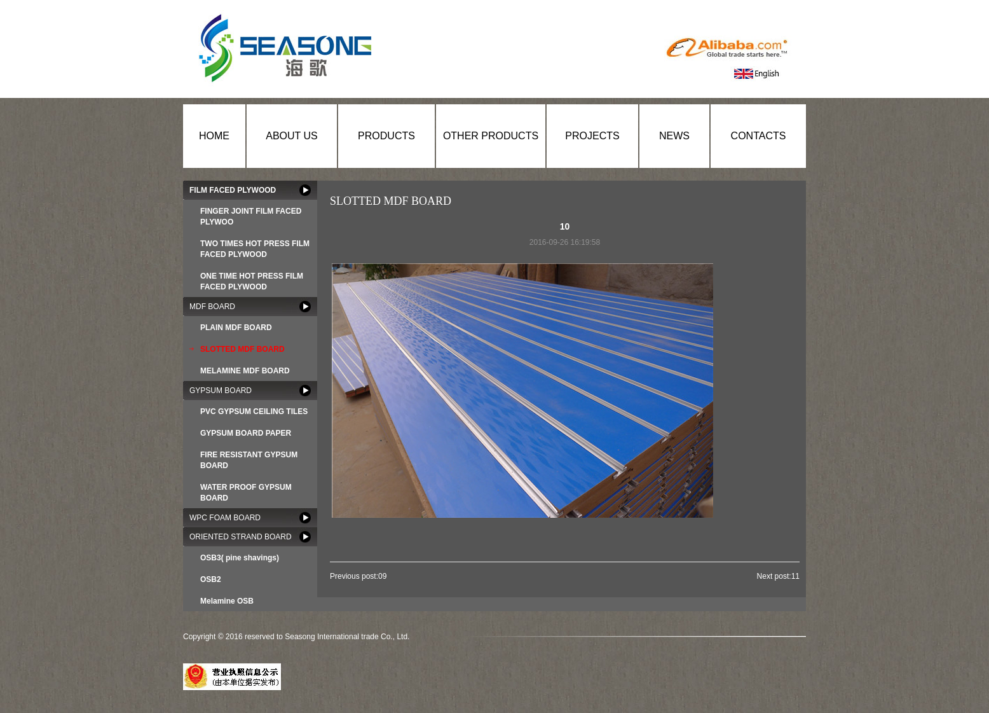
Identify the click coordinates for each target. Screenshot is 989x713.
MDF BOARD (212, 306)
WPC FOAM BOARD (225, 517)
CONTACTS (758, 135)
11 (795, 576)
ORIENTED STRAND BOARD (240, 536)
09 (382, 576)
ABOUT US (292, 135)
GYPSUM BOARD (220, 390)
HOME (214, 135)
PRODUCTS (386, 135)
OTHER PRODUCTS (490, 135)
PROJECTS (592, 135)
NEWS (674, 135)
